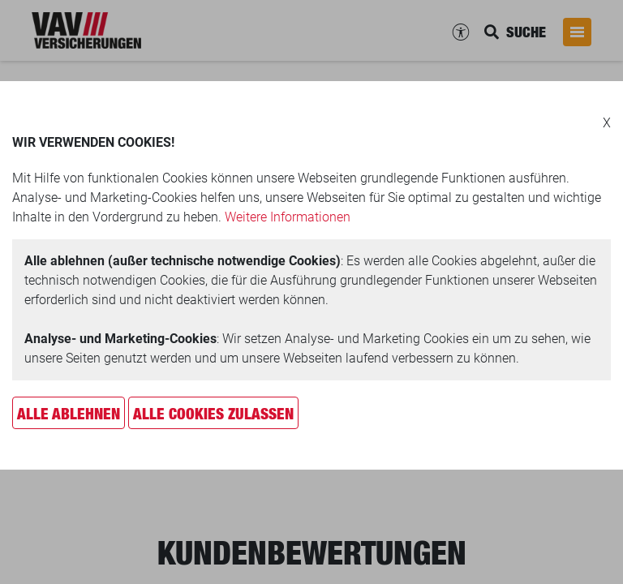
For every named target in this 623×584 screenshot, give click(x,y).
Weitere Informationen (287, 217)
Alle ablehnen (68, 414)
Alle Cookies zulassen (213, 414)
